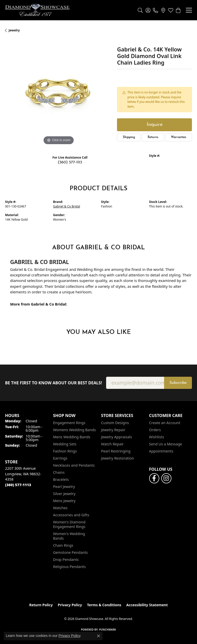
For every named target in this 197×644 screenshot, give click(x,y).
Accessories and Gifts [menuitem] (71, 515)
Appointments (161, 451)
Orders (155, 429)
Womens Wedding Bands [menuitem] (74, 429)
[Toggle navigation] (188, 10)
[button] (140, 10)
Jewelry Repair (113, 429)
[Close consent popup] (98, 635)
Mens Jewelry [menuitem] (64, 500)
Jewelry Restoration (117, 458)
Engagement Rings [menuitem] (69, 422)
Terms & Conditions (104, 604)
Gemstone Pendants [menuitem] (70, 552)
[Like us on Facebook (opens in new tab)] (154, 478)
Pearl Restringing (115, 451)
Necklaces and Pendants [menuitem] (74, 465)
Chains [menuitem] (59, 472)
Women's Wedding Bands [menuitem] (69, 536)
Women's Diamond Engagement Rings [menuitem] (69, 524)
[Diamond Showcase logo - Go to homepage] (37, 10)
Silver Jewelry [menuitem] (64, 493)
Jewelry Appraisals (116, 436)
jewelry (14, 30)
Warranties (178, 137)
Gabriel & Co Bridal (66, 206)
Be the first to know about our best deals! (53, 383)
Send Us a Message (165, 444)
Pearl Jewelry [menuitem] (64, 486)
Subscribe (178, 383)
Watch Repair (112, 444)
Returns (153, 137)
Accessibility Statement (147, 604)
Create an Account (164, 422)
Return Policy (41, 604)
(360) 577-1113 (70, 162)
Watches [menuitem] (60, 507)
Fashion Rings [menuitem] (65, 451)
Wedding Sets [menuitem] (64, 444)
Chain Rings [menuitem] (63, 545)
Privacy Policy (70, 604)
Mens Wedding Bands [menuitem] (71, 436)
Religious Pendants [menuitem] (69, 566)
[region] (58, 92)
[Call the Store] (18, 484)
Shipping (129, 137)
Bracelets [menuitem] (61, 479)
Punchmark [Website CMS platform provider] (107, 629)
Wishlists (156, 436)
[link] (155, 10)
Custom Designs (115, 422)
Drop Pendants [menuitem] (66, 559)
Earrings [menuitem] (60, 458)
